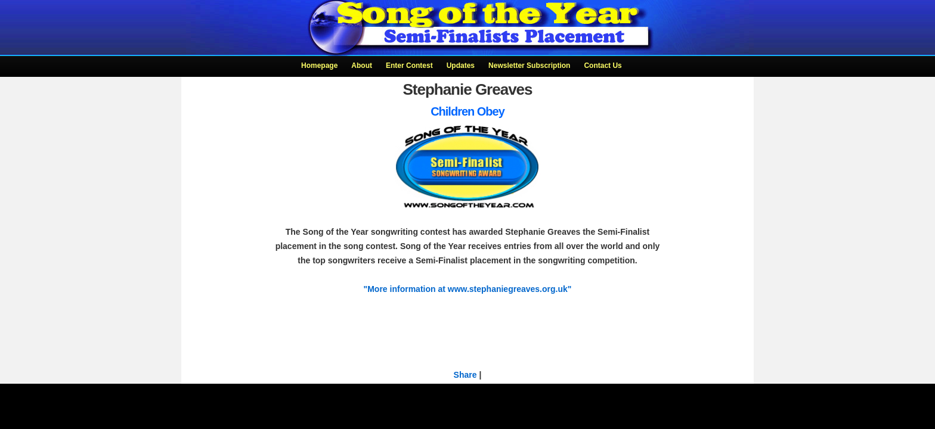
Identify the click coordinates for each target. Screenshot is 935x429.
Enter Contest (409, 65)
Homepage (319, 65)
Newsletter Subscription (529, 65)
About (361, 65)
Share (465, 375)
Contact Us (602, 65)
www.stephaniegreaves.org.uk (508, 289)
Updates (461, 65)
